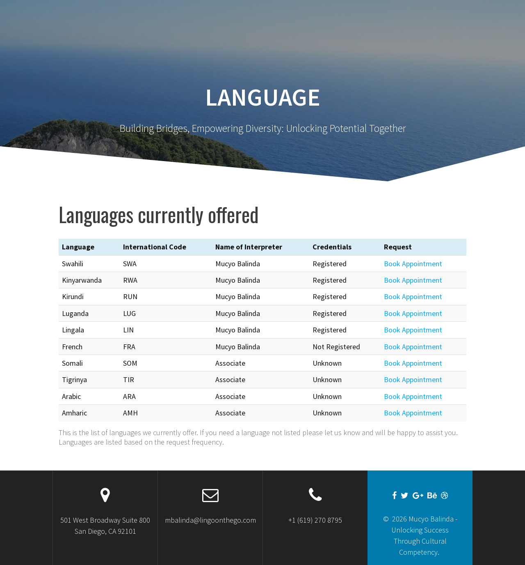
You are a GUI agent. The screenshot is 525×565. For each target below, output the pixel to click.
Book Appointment (413, 263)
